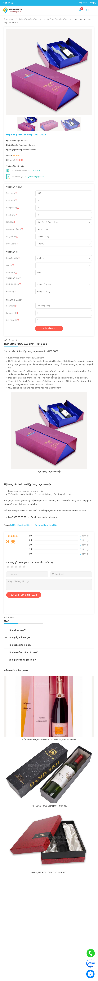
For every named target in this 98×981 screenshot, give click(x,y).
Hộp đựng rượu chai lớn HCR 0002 (49, 806)
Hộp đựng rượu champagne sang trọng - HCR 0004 (49, 739)
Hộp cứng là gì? (17, 630)
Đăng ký (93, 3)
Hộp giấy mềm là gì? (19, 637)
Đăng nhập (82, 3)
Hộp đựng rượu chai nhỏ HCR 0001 (49, 872)
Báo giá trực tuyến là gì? (22, 659)
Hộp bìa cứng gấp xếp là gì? (24, 652)
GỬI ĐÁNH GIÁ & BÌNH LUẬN (24, 595)
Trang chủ (8, 19)
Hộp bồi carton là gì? (20, 644)
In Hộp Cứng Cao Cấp (28, 19)
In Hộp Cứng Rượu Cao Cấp (56, 19)
